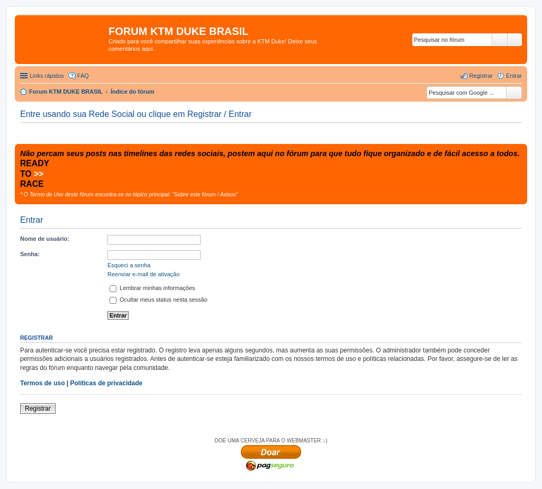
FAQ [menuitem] (83, 76)
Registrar (38, 408)
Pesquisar (500, 39)
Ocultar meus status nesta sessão (158, 299)
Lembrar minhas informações (152, 288)
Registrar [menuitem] (481, 76)
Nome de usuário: (44, 239)
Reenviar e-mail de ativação (143, 274)
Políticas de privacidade (106, 383)
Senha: (30, 254)
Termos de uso (42, 383)
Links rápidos (47, 76)
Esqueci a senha (128, 265)
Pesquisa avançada (515, 39)
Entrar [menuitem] (514, 76)
